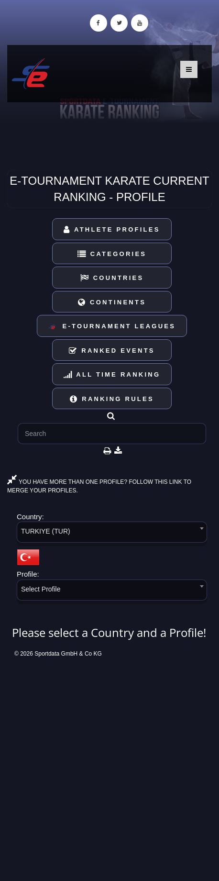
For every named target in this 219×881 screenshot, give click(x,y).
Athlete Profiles (112, 229)
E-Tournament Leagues (111, 327)
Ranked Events (112, 350)
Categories (112, 253)
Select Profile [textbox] (40, 589)
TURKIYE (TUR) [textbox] (45, 531)
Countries (112, 277)
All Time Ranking (112, 374)
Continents (112, 302)
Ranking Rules (112, 398)
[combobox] (112, 534)
